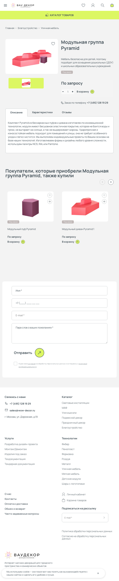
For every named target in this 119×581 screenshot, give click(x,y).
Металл (66, 464)
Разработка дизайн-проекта (21, 444)
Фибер (65, 444)
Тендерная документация (20, 464)
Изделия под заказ (15, 454)
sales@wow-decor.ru (20, 410)
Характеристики (42, 112)
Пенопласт (68, 449)
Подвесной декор (72, 417)
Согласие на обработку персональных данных (84, 537)
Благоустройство (27, 28)
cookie (26, 571)
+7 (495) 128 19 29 (97, 102)
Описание (16, 112)
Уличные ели (69, 413)
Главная (9, 28)
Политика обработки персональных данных (87, 531)
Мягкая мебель (70, 474)
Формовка (67, 454)
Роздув (66, 459)
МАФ (64, 408)
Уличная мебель (50, 28)
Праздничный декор (73, 422)
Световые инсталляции (75, 403)
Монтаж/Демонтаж (16, 449)
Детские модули (71, 479)
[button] (111, 182)
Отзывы (67, 112)
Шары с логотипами (73, 483)
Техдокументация (15, 459)
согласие (31, 363)
